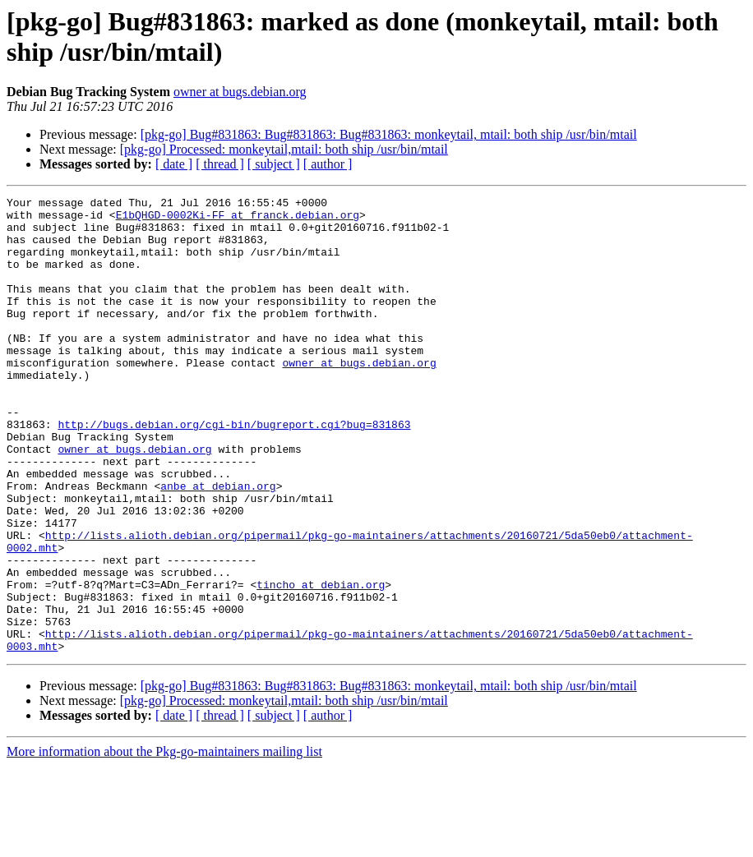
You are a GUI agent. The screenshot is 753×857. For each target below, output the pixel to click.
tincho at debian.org (320, 663)
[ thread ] (220, 164)
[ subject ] (273, 164)
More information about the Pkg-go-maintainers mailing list (164, 843)
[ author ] (328, 164)
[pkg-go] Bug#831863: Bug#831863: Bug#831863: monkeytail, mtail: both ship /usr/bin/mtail (389, 134)
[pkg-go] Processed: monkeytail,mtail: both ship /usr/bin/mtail (284, 149)
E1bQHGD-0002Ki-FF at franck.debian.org (237, 219)
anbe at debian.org (217, 544)
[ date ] (173, 164)
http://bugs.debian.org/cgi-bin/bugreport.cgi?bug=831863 (234, 470)
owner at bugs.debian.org (239, 92)
